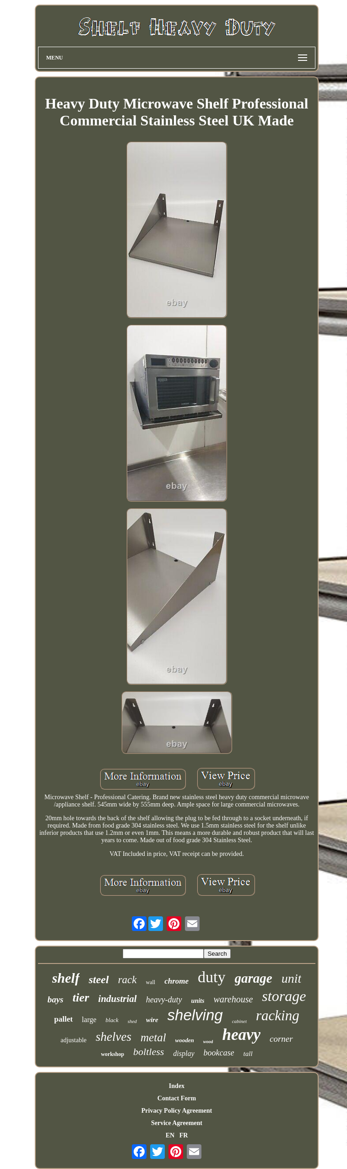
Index (176, 1085)
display (183, 1053)
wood (208, 1041)
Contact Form (176, 1098)
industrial (117, 998)
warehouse (233, 999)
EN (170, 1135)
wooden (184, 1040)
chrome (176, 981)
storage (284, 996)
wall (151, 982)
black (112, 1020)
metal (153, 1037)
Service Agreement (176, 1123)
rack (127, 979)
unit (292, 978)
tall (248, 1053)
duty (211, 977)
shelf (66, 977)
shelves (113, 1037)
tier (80, 997)
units (198, 1000)
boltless (148, 1051)
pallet (63, 1019)
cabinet (239, 1021)
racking (277, 1015)
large (89, 1019)
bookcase (219, 1052)
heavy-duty (164, 999)
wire (152, 1019)
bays (56, 999)
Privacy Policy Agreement (176, 1110)
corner (281, 1039)
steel (99, 979)
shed (132, 1021)
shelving (195, 1015)
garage (253, 978)
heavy (241, 1035)
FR (183, 1135)
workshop (112, 1054)
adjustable (73, 1040)
